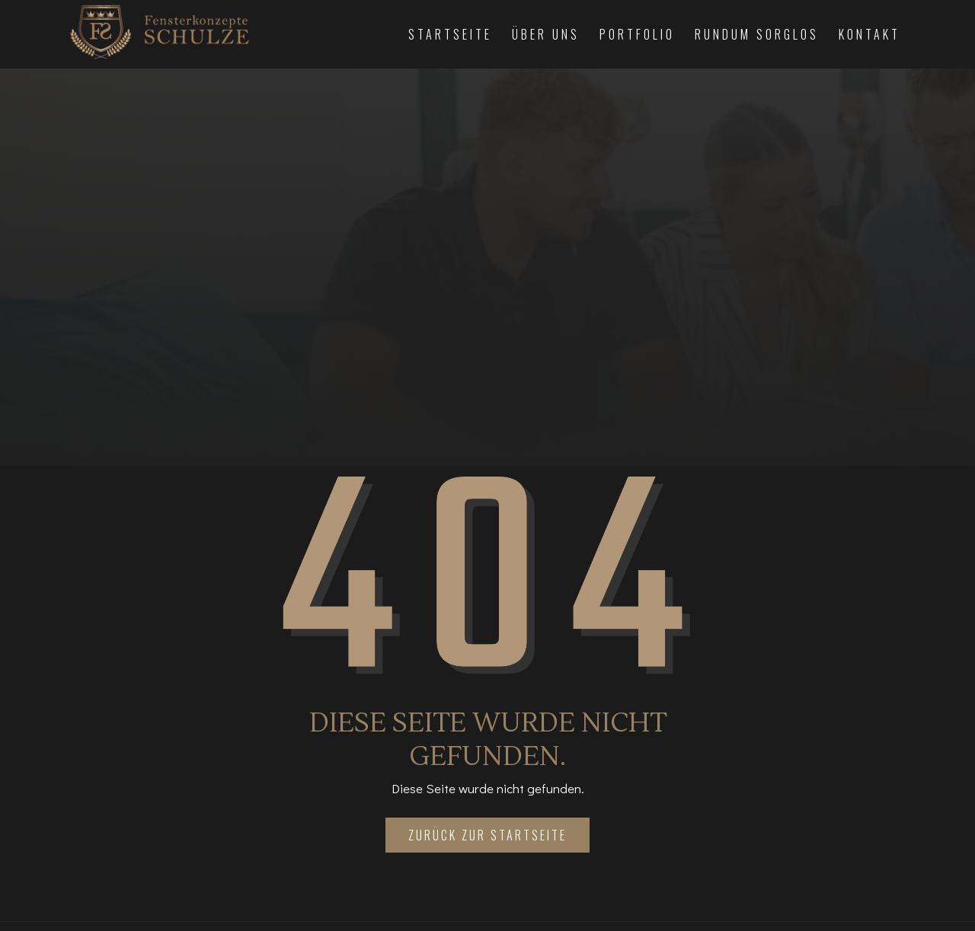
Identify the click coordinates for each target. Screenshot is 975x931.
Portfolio (637, 34)
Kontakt (869, 34)
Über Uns (546, 34)
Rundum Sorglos (757, 34)
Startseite (450, 34)
